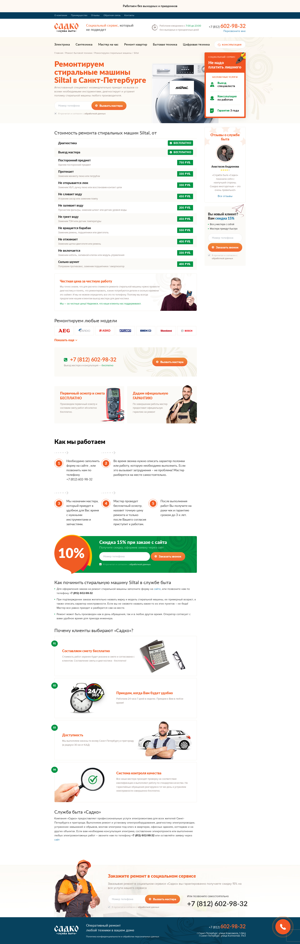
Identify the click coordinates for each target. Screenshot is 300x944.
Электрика (62, 44)
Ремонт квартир (135, 44)
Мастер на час (108, 44)
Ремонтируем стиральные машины (113, 53)
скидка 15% (224, 218)
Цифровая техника (196, 44)
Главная (58, 53)
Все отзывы (225, 196)
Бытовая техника (165, 44)
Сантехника (84, 44)
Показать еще (64, 340)
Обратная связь (112, 15)
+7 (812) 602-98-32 (93, 359)
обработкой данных (95, 113)
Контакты (129, 15)
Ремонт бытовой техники (78, 53)
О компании (60, 15)
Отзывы (95, 15)
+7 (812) (227, 26)
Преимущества (79, 15)
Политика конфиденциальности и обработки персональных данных (122, 936)
